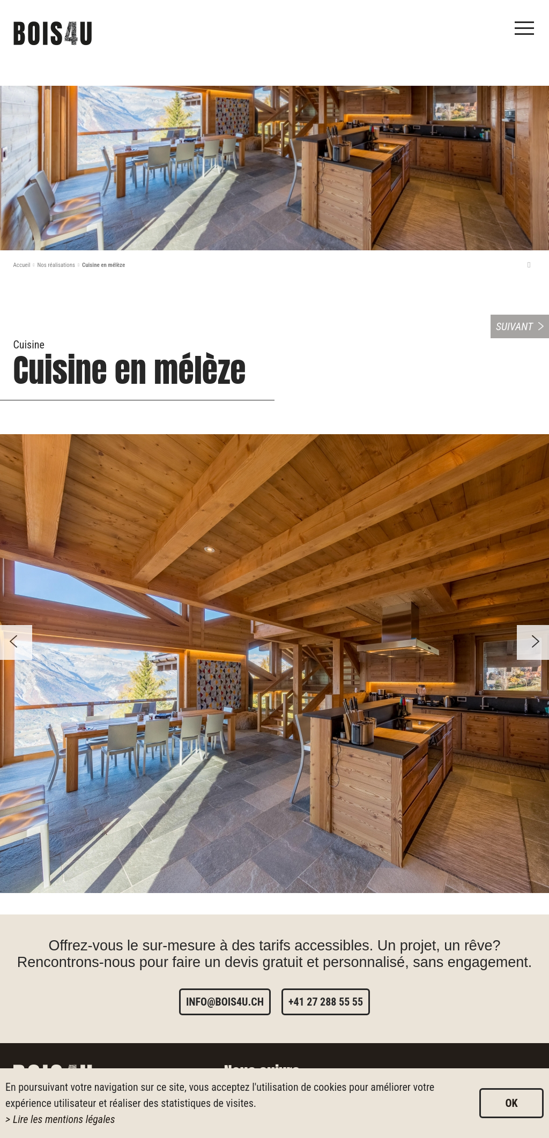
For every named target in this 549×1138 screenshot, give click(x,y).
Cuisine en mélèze (103, 265)
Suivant (514, 326)
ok (511, 1103)
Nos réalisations (56, 265)
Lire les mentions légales (64, 1119)
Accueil (22, 265)
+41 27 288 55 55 (325, 1001)
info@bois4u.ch (225, 1001)
